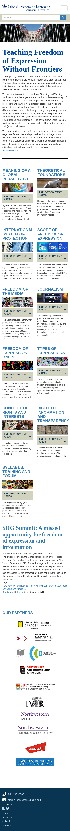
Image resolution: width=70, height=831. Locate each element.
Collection (7, 821)
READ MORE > (10, 150)
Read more (7, 592)
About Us (7, 817)
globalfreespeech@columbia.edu (24, 800)
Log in (20, 592)
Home (5, 813)
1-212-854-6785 (16, 794)
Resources (7, 825)
